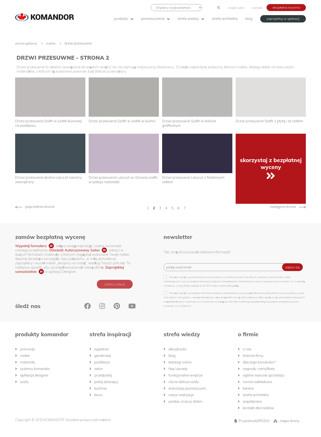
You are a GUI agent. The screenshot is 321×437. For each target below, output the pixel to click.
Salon (98, 369)
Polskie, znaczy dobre (185, 401)
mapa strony (290, 421)
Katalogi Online (180, 362)
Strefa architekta (225, 18)
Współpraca (252, 401)
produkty (121, 18)
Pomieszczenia (153, 18)
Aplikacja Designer (34, 375)
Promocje (27, 349)
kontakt (257, 8)
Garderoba (102, 356)
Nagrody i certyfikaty (259, 369)
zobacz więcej (113, 284)
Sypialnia (101, 349)
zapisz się (292, 267)
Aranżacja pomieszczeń (187, 388)
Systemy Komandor (35, 369)
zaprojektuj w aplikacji (283, 19)
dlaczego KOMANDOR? (259, 362)
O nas (247, 349)
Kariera (248, 388)
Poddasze (102, 362)
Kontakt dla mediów (258, 408)
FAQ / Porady (178, 369)
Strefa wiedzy (188, 18)
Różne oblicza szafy (183, 382)
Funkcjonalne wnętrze (185, 375)
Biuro (98, 395)
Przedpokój (103, 375)
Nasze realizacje (181, 395)
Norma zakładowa (257, 382)
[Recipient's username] (226, 267)
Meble (25, 356)
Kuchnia (100, 388)
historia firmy (253, 356)
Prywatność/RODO (254, 421)
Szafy (24, 382)
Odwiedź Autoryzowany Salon (74, 250)
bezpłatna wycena (286, 7)
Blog (248, 18)
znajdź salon (236, 8)
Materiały (27, 362)
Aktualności (177, 349)
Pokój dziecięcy (106, 382)
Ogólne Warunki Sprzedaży (264, 375)
